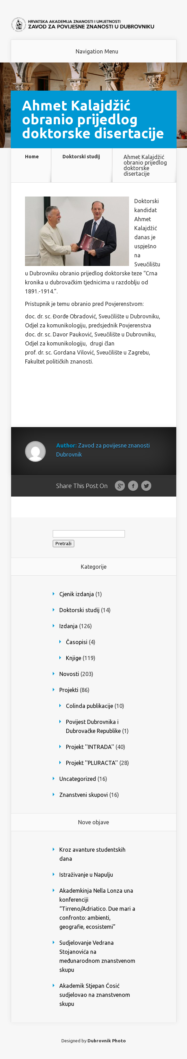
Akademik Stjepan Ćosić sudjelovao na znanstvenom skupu (94, 995)
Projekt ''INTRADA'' (90, 747)
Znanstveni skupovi (83, 795)
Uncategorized (77, 779)
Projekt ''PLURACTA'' (92, 763)
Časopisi (76, 642)
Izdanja (68, 626)
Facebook (133, 486)
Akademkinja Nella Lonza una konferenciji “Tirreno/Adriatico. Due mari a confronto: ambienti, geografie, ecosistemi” (97, 908)
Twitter (146, 486)
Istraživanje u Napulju (86, 875)
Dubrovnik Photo (106, 1040)
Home (32, 156)
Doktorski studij (81, 156)
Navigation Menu (97, 51)
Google (119, 486)
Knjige (73, 658)
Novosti (69, 674)
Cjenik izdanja (76, 594)
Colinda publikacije (89, 706)
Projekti (68, 690)
